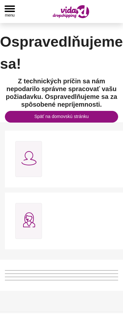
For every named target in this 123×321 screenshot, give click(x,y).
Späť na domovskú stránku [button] (61, 116)
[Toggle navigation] (9, 11)
